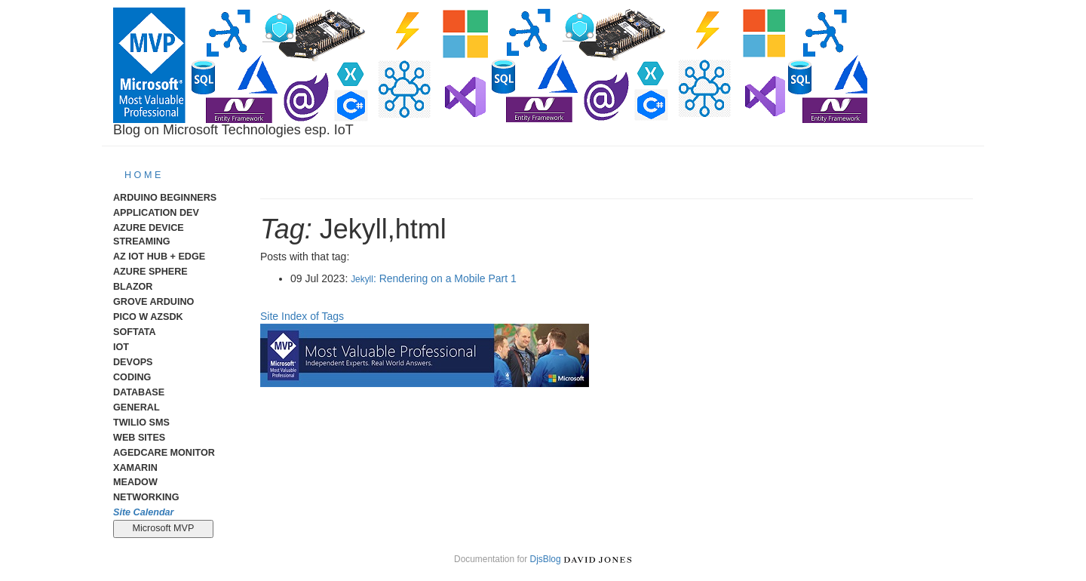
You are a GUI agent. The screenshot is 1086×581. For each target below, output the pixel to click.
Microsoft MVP (163, 528)
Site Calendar (143, 512)
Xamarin (135, 468)
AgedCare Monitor (164, 452)
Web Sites (139, 437)
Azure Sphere (150, 271)
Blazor (132, 286)
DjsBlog (545, 559)
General (136, 407)
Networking (146, 497)
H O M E (142, 175)
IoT (121, 347)
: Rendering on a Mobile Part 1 (434, 278)
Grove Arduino (153, 302)
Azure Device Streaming (148, 235)
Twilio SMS (141, 422)
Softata (134, 332)
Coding (132, 377)
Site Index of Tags (302, 316)
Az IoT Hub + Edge (159, 256)
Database (138, 392)
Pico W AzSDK (148, 317)
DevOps (133, 362)
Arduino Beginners (164, 197)
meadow (135, 482)
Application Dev (156, 213)
